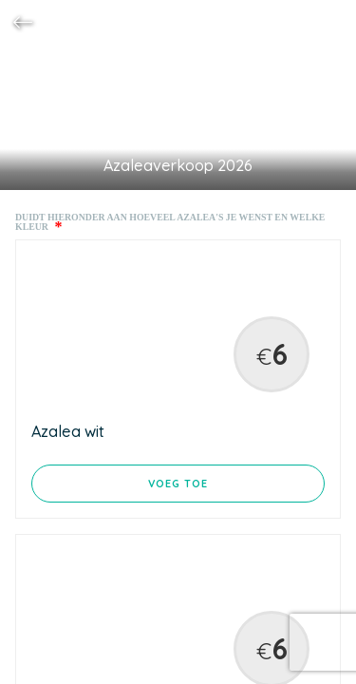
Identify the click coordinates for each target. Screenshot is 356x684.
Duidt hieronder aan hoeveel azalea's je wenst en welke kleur (170, 222)
